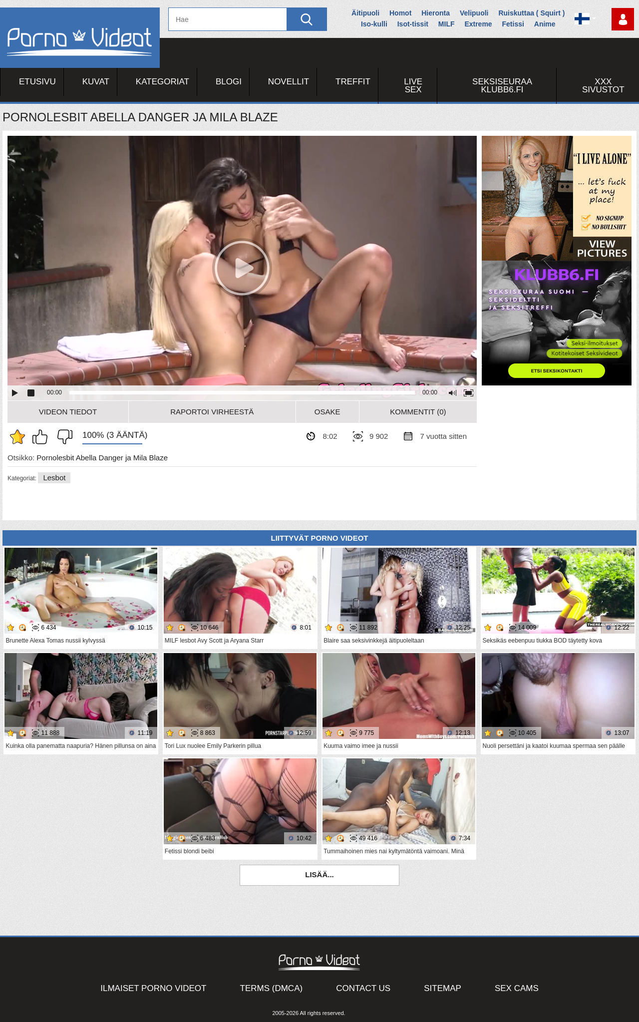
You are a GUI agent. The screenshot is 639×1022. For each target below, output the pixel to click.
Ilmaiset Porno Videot (153, 988)
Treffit (352, 81)
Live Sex (413, 85)
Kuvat (95, 81)
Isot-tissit (412, 24)
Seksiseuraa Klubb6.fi (502, 85)
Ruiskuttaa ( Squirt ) (531, 13)
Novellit (288, 81)
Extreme (478, 24)
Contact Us (363, 988)
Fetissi (513, 24)
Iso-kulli (374, 24)
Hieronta (435, 13)
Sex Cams (517, 988)
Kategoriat (162, 81)
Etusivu (37, 81)
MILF (446, 24)
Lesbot (54, 477)
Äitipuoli (365, 13)
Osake (327, 411)
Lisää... (319, 874)
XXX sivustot (603, 85)
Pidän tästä (42, 436)
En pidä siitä (62, 436)
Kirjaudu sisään (623, 19)
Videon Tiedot (68, 411)
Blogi (229, 81)
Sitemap (442, 988)
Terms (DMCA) (271, 988)
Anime (545, 24)
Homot (400, 13)
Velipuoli (474, 13)
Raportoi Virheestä (212, 411)
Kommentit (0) (418, 411)
